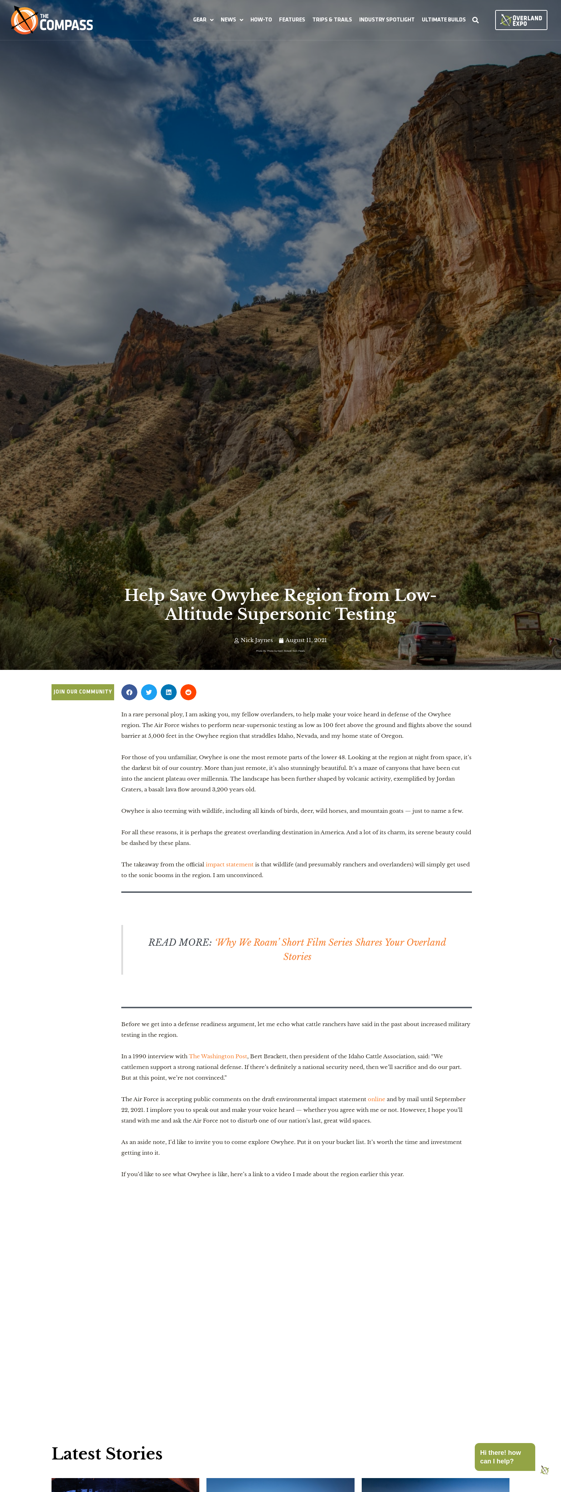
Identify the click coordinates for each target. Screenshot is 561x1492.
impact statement (230, 864)
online (376, 1099)
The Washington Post (218, 1056)
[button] (203, 20)
